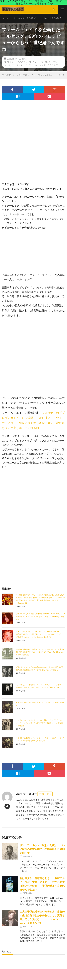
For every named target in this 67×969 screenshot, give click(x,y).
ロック (25, 59)
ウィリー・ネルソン (16, 62)
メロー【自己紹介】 (52, 18)
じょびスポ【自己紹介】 (25, 18)
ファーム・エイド (37, 65)
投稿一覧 (44, 794)
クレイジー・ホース (37, 62)
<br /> (12, 490)
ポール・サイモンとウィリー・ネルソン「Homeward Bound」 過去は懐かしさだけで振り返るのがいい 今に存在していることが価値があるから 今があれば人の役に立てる (40, 634)
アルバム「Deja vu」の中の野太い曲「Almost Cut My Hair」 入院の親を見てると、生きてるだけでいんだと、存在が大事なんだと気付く (40, 616)
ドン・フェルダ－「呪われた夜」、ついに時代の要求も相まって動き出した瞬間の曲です (42, 849)
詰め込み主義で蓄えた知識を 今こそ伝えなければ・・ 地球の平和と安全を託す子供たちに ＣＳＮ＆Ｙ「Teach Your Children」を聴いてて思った (40, 652)
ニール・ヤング (19, 65)
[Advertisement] (33, 145)
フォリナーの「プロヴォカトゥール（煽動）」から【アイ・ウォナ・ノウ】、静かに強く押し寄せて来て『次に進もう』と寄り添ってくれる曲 (40, 723)
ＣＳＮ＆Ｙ (52, 65)
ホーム (5, 18)
